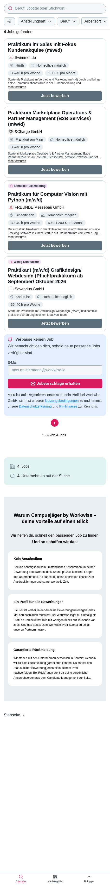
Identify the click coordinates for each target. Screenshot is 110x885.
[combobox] (55, 8)
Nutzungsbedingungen (62, 400)
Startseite (12, 715)
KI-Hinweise (68, 406)
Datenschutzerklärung (35, 406)
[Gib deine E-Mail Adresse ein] (55, 370)
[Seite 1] (54, 423)
